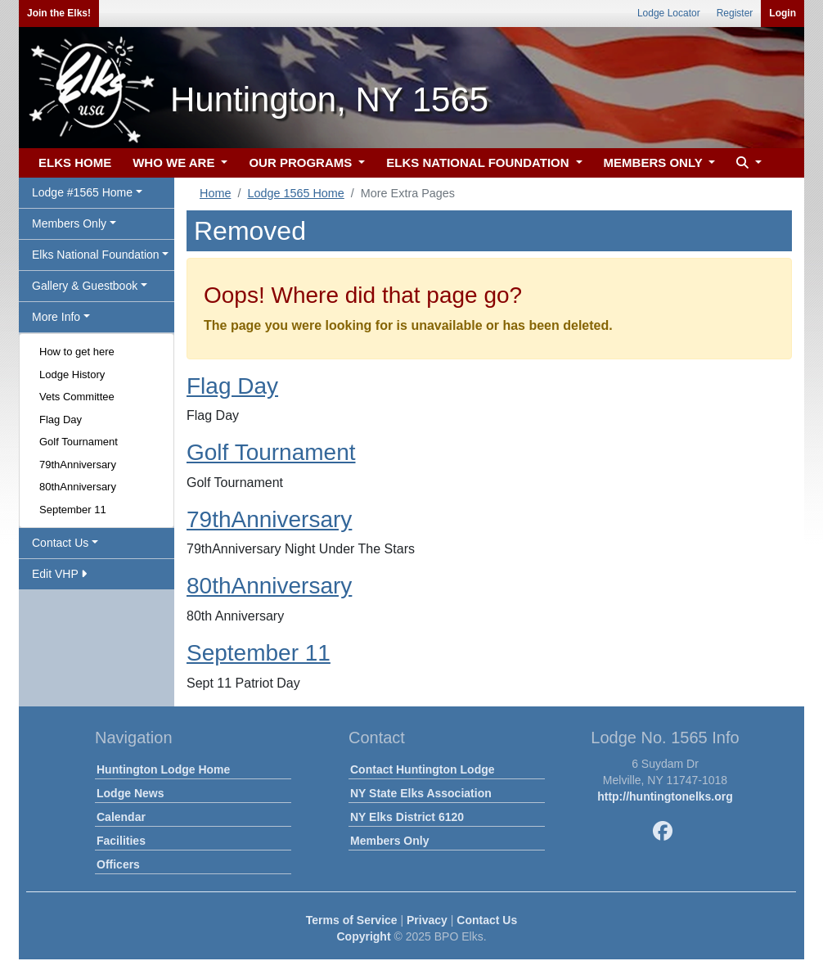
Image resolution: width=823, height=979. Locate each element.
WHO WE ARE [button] (175, 162)
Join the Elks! (59, 13)
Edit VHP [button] (59, 573)
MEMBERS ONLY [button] (655, 162)
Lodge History (72, 374)
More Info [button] (56, 316)
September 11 (72, 509)
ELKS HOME (74, 162)
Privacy (427, 920)
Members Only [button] (69, 223)
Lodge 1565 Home (295, 193)
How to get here (77, 351)
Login (782, 13)
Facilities (121, 840)
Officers (118, 864)
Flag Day (60, 419)
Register (735, 13)
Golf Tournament (78, 441)
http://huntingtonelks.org (665, 796)
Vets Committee (77, 396)
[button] (747, 163)
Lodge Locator (668, 13)
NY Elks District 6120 (407, 816)
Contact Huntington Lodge (422, 769)
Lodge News (130, 793)
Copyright (363, 936)
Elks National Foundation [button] (96, 254)
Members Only (389, 840)
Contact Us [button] (60, 542)
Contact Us (486, 920)
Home (215, 193)
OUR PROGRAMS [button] (302, 162)
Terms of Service (352, 920)
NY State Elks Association (421, 793)
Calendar (121, 816)
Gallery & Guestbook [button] (84, 285)
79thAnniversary (77, 464)
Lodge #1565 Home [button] (82, 192)
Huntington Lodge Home (163, 769)
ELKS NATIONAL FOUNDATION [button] (479, 162)
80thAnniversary (77, 486)
